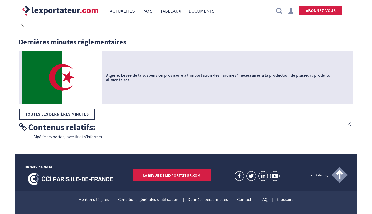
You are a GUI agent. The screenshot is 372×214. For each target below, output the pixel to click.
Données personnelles (208, 199)
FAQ (264, 199)
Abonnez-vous (321, 10)
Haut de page (320, 175)
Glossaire (285, 199)
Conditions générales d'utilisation (148, 199)
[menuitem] (122, 10)
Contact (244, 199)
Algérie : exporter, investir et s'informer (67, 136)
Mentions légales (94, 199)
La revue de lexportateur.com (171, 175)
